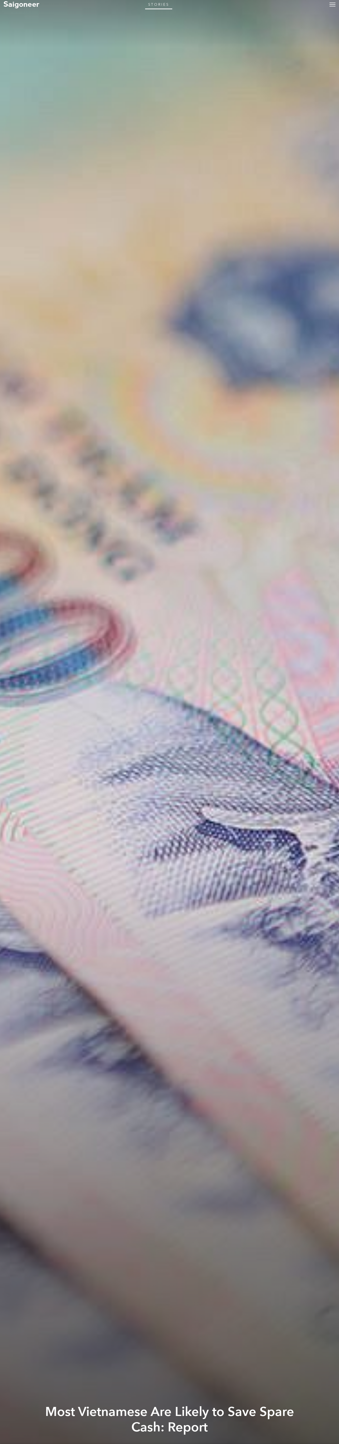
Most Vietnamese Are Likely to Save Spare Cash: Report (169, 1419)
